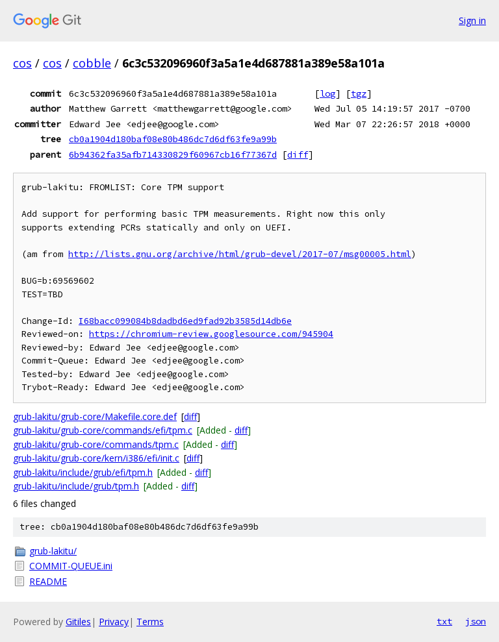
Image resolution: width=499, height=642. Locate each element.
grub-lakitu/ (53, 551)
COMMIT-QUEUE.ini (70, 566)
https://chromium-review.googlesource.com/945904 (211, 334)
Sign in (472, 20)
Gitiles (78, 621)
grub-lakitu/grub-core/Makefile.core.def (95, 416)
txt (444, 621)
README (48, 581)
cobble (92, 63)
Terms (150, 621)
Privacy (114, 621)
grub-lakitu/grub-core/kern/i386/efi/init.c (96, 458)
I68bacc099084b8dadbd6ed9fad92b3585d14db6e (185, 321)
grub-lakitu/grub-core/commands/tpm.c (96, 444)
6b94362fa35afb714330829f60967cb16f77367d (173, 154)
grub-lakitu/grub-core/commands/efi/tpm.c (102, 430)
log (327, 93)
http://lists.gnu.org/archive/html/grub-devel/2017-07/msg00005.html (239, 254)
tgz (358, 93)
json (475, 621)
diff (297, 154)
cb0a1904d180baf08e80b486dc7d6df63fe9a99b (173, 139)
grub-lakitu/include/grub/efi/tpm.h (83, 472)
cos (22, 63)
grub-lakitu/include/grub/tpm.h (76, 486)
